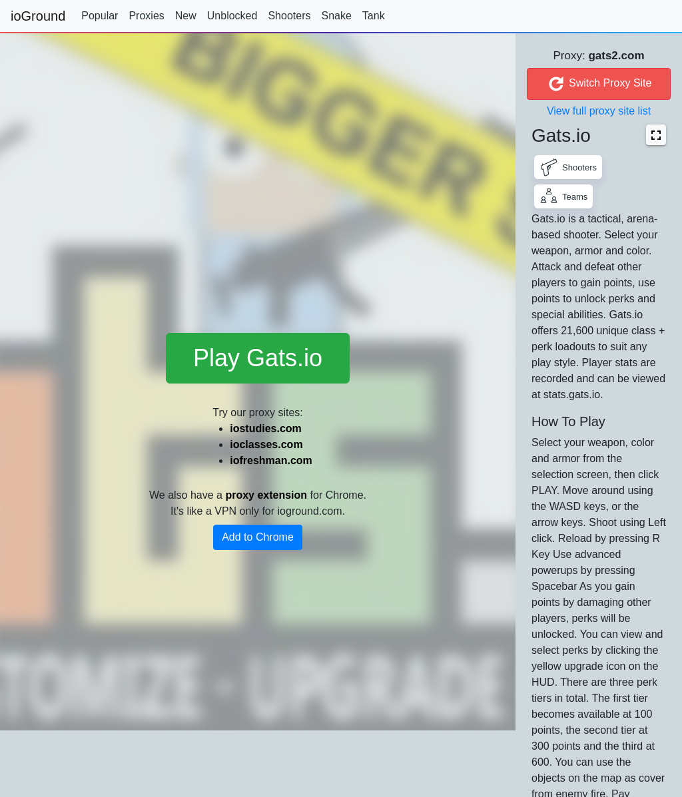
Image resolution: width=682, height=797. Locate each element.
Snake (336, 15)
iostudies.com (266, 428)
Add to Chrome (258, 537)
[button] (656, 135)
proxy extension (266, 495)
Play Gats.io (257, 358)
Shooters (289, 15)
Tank (373, 15)
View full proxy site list (599, 111)
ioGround (38, 16)
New (185, 15)
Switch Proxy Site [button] (599, 84)
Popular (99, 15)
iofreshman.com (271, 460)
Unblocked (232, 15)
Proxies (146, 15)
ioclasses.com (266, 444)
